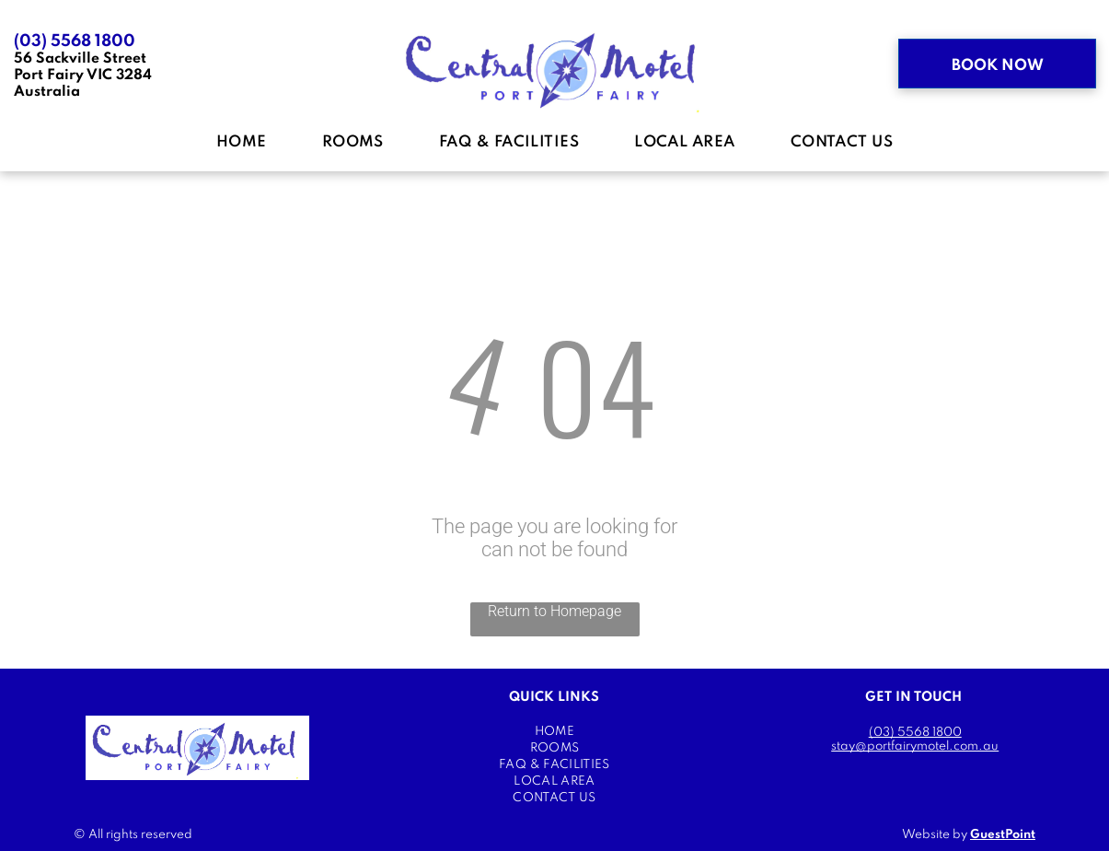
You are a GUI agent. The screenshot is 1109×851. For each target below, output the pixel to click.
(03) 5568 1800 (74, 41)
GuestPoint (1002, 835)
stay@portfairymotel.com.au (915, 746)
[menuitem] (242, 142)
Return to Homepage (554, 611)
